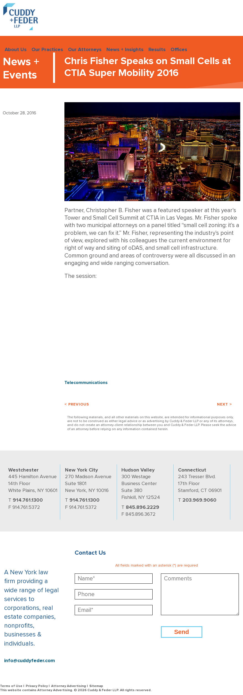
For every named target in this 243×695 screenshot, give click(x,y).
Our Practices (47, 49)
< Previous (76, 404)
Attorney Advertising (68, 686)
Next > (224, 404)
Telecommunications (86, 382)
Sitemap (96, 686)
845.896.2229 (142, 507)
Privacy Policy (37, 686)
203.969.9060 (199, 500)
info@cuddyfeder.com (29, 661)
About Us (16, 49)
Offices (179, 49)
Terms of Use (11, 686)
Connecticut (192, 470)
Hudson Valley (138, 470)
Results (157, 49)
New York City (81, 470)
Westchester (23, 470)
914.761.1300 (28, 500)
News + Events (21, 68)
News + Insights (124, 49)
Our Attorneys (84, 49)
